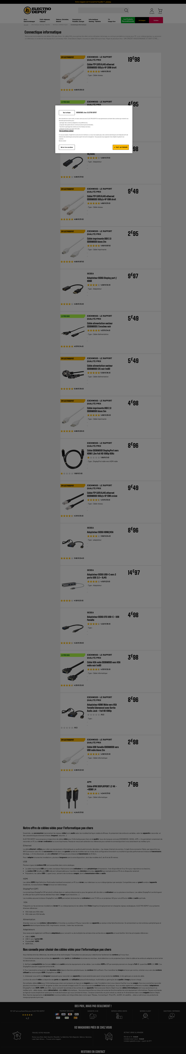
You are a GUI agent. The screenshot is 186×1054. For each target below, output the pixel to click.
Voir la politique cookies (66, 130)
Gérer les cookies (67, 147)
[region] (93, 129)
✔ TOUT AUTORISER (121, 147)
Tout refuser (67, 112)
